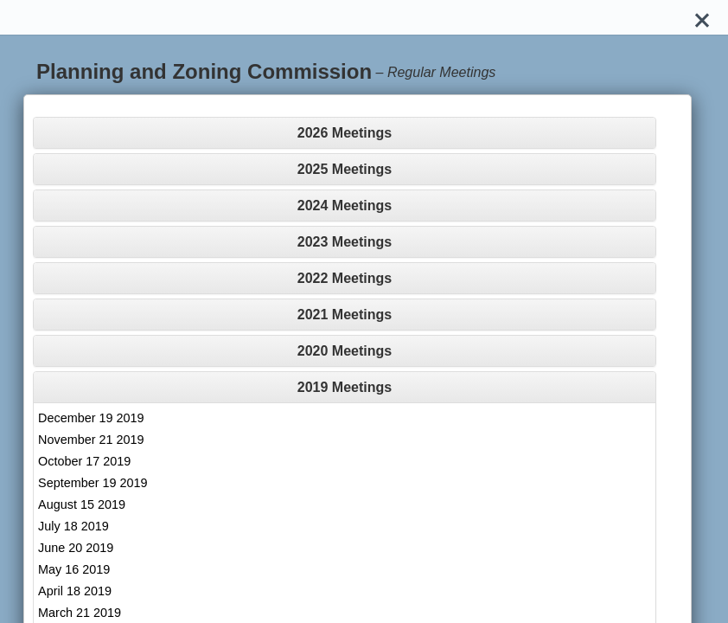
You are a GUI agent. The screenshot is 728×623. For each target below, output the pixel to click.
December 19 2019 (91, 418)
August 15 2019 (81, 504)
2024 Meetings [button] (344, 205)
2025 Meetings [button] (344, 169)
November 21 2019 (91, 439)
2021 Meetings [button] (344, 314)
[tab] (344, 133)
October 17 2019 (84, 461)
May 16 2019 (74, 569)
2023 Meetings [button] (344, 241)
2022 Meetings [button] (344, 278)
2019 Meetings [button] (344, 387)
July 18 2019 (73, 526)
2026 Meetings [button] (344, 132)
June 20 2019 (75, 548)
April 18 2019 (75, 591)
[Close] (702, 17)
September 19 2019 (92, 483)
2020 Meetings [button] (344, 351)
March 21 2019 (79, 613)
